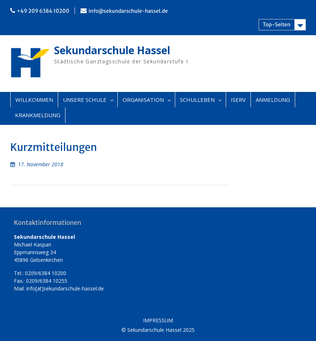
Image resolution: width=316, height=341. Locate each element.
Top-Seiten (276, 24)
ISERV (238, 99)
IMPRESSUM (158, 320)
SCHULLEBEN (197, 99)
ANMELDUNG (273, 99)
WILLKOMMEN (34, 99)
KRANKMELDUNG (37, 115)
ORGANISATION (143, 99)
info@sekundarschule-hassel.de (128, 11)
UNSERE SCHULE (84, 99)
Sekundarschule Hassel (112, 50)
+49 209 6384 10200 (43, 11)
